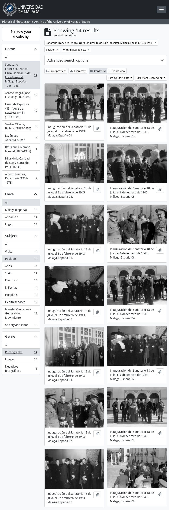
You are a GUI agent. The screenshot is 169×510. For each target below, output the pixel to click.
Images (21, 360)
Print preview (56, 71)
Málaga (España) (21, 210)
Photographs (21, 353)
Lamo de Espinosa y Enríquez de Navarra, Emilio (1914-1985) (21, 110)
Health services (21, 303)
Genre (10, 336)
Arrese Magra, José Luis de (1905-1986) (21, 95)
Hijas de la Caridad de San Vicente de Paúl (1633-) (21, 163)
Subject (11, 235)
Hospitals (21, 295)
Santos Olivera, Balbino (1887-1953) (21, 126)
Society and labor (21, 325)
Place (9, 194)
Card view (98, 71)
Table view (117, 71)
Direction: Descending (149, 77)
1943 (21, 274)
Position (21, 259)
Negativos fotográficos (21, 369)
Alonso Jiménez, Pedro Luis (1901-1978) (21, 178)
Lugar (21, 225)
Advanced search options (67, 60)
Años (21, 267)
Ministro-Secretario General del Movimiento (21, 313)
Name (10, 48)
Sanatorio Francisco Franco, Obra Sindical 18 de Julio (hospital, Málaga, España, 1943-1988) (21, 75)
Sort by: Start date (119, 77)
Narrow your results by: (21, 34)
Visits (21, 252)
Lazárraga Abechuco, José (21, 138)
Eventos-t (21, 281)
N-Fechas (21, 288)
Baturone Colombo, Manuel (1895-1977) (21, 149)
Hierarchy (78, 71)
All (6, 57)
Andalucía (21, 218)
